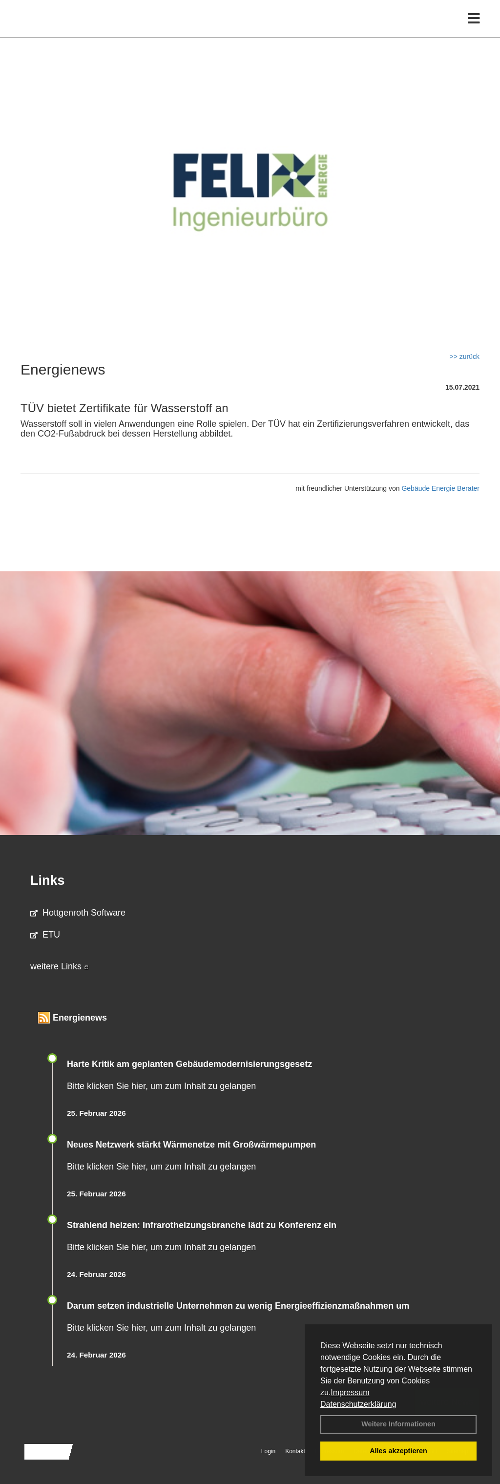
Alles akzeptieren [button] (398, 1451)
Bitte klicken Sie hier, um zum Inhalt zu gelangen (161, 1086)
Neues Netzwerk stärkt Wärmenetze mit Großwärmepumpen (191, 1145)
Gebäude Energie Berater (440, 488)
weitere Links (59, 966)
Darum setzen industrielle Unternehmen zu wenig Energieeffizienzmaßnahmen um (238, 1306)
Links (47, 880)
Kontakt (295, 1451)
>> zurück (464, 356)
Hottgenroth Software (77, 913)
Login (268, 1451)
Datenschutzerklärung (358, 1404)
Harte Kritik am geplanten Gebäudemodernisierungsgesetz (189, 1064)
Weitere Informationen (398, 1424)
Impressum (350, 1392)
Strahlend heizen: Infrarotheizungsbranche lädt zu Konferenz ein (201, 1225)
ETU (45, 935)
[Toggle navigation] (473, 28)
